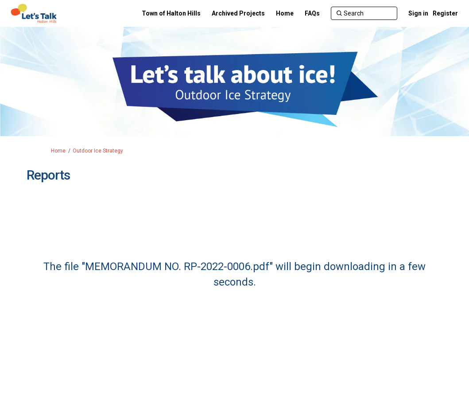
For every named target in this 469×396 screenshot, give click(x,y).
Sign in (418, 13)
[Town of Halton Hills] (171, 13)
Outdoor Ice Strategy (98, 151)
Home (58, 151)
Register (445, 13)
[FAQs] (312, 13)
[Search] (364, 13)
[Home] (285, 13)
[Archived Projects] (238, 13)
